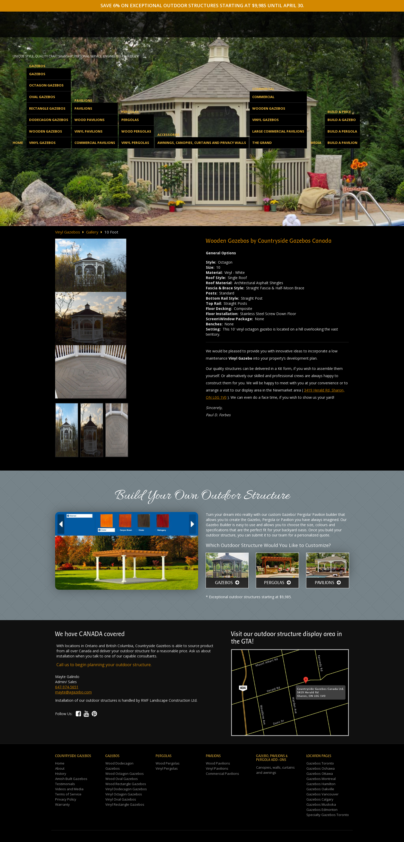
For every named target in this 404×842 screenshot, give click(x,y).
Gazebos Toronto (320, 763)
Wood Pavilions (89, 119)
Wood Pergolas (136, 131)
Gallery (92, 232)
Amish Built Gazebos (71, 778)
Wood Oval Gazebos (121, 778)
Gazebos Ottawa (319, 773)
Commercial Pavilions (94, 142)
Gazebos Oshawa (320, 768)
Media (315, 142)
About (59, 768)
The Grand (262, 142)
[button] (78, 713)
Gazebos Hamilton (320, 784)
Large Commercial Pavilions (278, 131)
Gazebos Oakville (320, 789)
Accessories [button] (168, 134)
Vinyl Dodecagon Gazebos (126, 789)
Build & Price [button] (339, 111)
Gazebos (37, 74)
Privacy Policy (65, 799)
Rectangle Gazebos (47, 108)
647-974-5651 (66, 686)
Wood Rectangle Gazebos (125, 784)
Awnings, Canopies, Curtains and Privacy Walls (201, 142)
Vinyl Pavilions (88, 131)
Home (18, 142)
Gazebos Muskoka (321, 804)
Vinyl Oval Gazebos (120, 799)
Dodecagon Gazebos (48, 119)
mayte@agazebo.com (73, 692)
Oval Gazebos (42, 96)
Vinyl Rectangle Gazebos (124, 804)
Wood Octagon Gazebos (124, 773)
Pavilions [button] (83, 100)
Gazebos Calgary (319, 799)
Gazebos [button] (37, 66)
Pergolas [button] (130, 111)
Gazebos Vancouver (322, 794)
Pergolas (130, 119)
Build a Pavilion (342, 142)
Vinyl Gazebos (42, 142)
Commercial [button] (263, 88)
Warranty (62, 804)
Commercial (263, 96)
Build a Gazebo (341, 119)
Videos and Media (69, 789)
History (60, 773)
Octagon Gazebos (46, 85)
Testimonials (65, 784)
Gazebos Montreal (321, 778)
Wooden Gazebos (45, 131)
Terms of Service (68, 794)
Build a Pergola (342, 131)
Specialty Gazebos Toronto (327, 814)
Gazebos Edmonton (322, 809)
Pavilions (83, 108)
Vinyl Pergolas (135, 142)
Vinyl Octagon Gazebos (123, 794)
